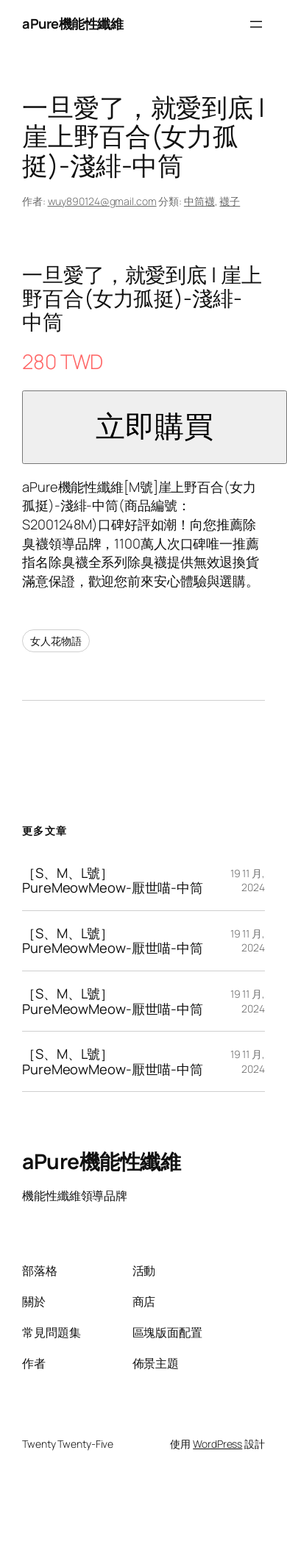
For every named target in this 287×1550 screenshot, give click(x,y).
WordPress (217, 1444)
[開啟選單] (256, 24)
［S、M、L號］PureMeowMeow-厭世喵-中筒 (112, 880)
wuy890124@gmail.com (102, 201)
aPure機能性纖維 (72, 23)
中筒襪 (199, 201)
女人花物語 (56, 641)
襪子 (229, 201)
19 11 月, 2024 (247, 880)
